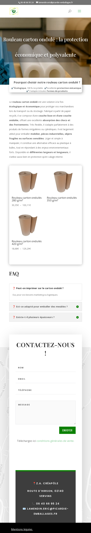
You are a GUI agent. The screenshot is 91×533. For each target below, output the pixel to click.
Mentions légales (22, 529)
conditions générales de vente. (55, 441)
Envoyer (67, 430)
